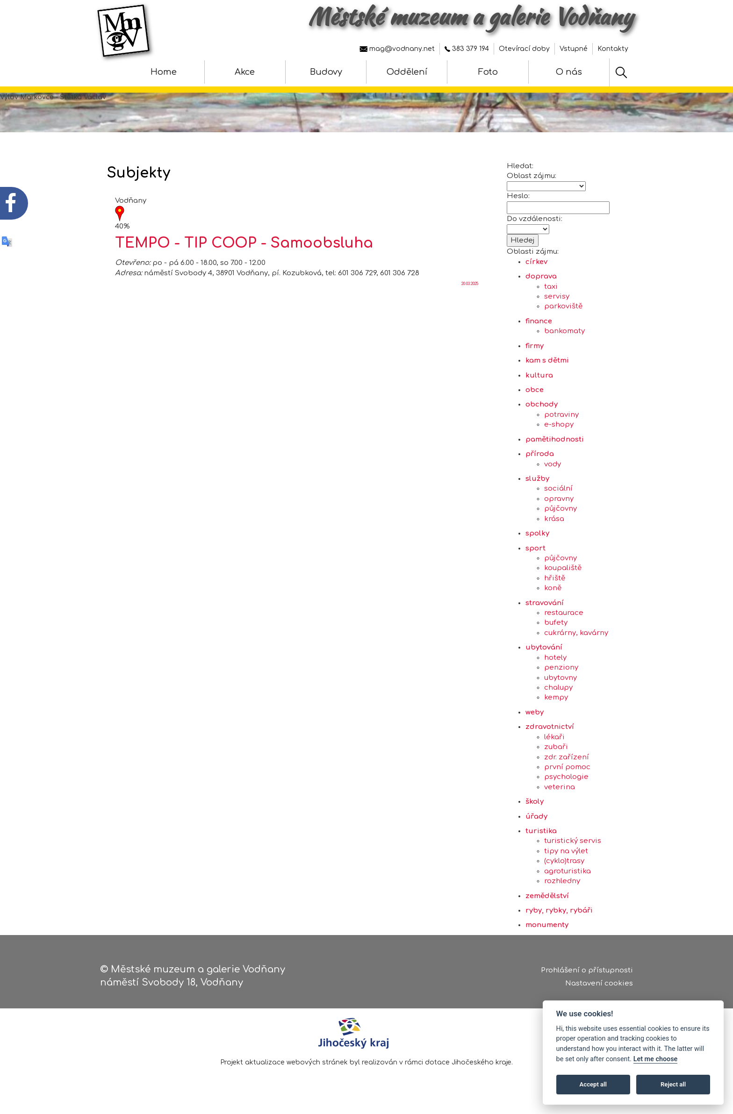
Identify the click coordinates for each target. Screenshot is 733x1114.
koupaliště (563, 568)
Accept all (593, 1084)
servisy (556, 296)
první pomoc (567, 767)
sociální (558, 489)
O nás (569, 72)
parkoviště (563, 306)
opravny (559, 499)
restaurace (563, 613)
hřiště (554, 578)
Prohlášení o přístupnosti (587, 970)
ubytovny (560, 678)
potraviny (561, 415)
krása (554, 519)
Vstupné (574, 48)
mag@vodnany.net (397, 48)
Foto (488, 72)
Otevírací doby (524, 48)
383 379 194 (467, 48)
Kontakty (612, 48)
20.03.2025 (469, 284)
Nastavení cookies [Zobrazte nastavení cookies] (599, 983)
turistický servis (572, 841)
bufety (556, 623)
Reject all (673, 1084)
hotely (555, 658)
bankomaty (564, 331)
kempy (556, 697)
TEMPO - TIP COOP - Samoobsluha (244, 243)
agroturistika (567, 871)
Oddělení (407, 72)
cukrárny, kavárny (576, 633)
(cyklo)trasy (564, 861)
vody (552, 464)
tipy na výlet (566, 851)
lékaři (554, 737)
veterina (559, 787)
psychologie (566, 777)
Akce (245, 72)
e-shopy (559, 424)
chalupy (558, 688)
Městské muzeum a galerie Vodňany (470, 16)
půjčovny (560, 509)
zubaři (556, 747)
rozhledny (562, 881)
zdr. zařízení (566, 757)
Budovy (326, 72)
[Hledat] (621, 72)
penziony (561, 667)
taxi (551, 287)
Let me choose (655, 1059)
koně (552, 588)
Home (164, 72)
